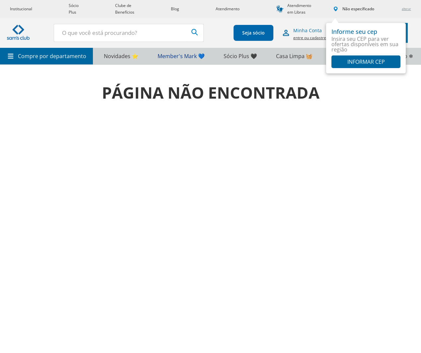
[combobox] (127, 33)
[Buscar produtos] (190, 32)
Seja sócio (249, 33)
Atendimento (228, 9)
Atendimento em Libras (299, 9)
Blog (175, 9)
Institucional (21, 9)
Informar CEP (366, 61)
